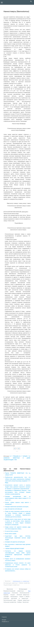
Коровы (6, 594)
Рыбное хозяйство (24, 583)
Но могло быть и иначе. (11, 531)
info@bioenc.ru (5, 621)
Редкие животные (23, 600)
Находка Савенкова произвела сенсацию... (17, 506)
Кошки (13, 594)
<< (14, 448)
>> (18, 448)
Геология (15, 593)
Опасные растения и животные (16, 598)
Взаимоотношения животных (14, 591)
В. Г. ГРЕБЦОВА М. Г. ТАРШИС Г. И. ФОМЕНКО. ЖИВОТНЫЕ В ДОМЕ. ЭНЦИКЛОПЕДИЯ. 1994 (17, 457)
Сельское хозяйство (10, 602)
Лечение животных (23, 594)
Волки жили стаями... (11, 533)
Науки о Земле (24, 596)
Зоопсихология (24, 593)
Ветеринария (23, 589)
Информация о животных (21, 581)
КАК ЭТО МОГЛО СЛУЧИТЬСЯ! (13, 509)
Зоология (7, 581)
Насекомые (14, 596)
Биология (10, 589)
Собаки (19, 602)
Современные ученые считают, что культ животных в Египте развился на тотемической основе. (17, 564)
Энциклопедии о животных (11, 585)
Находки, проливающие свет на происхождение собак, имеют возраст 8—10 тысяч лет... (17, 498)
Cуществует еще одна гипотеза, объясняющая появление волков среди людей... (17, 537)
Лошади (6, 596)
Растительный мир (10, 600)
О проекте (4, 617)
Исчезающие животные (11, 583)
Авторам (4, 619)
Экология (25, 602)
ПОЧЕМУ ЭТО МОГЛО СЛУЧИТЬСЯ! (15, 542)
